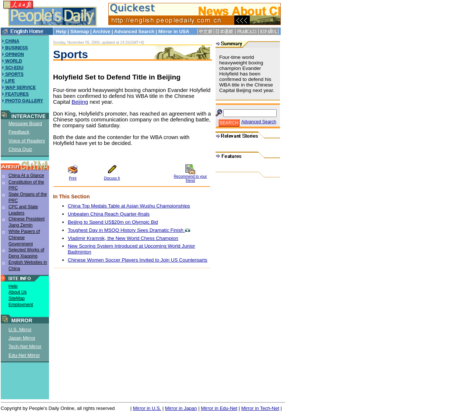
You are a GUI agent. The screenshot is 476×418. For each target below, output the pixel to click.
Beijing (79, 102)
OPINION (14, 54)
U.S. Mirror (20, 329)
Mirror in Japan (181, 408)
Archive (102, 31)
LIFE (9, 81)
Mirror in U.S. (147, 408)
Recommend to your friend (190, 178)
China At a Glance (26, 175)
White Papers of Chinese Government (24, 238)
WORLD (13, 61)
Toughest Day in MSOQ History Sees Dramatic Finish (125, 230)
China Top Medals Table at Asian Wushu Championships (129, 206)
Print (73, 178)
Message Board (25, 123)
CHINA (11, 41)
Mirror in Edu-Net (219, 408)
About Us (17, 292)
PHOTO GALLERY (23, 100)
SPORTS (14, 74)
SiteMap (16, 298)
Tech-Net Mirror (25, 346)
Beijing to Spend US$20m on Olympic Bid (113, 222)
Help (61, 31)
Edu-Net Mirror (24, 355)
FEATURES (16, 94)
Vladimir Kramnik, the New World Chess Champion (123, 238)
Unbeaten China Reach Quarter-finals (109, 214)
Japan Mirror (21, 338)
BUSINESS (16, 47)
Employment (20, 304)
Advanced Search (134, 31)
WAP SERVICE (20, 87)
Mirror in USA (173, 31)
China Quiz (20, 149)
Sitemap (79, 31)
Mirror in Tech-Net (260, 408)
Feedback (18, 132)
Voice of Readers (26, 141)
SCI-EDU (14, 67)
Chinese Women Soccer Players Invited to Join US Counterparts (137, 260)
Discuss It (112, 178)
